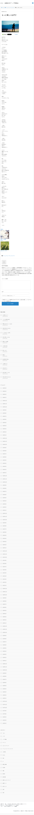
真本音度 (4, 778)
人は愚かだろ (5, 365)
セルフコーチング (6, 747)
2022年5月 (4, 537)
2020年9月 (4, 599)
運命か (4, 356)
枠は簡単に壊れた (6, 361)
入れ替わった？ (5, 316)
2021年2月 (4, 584)
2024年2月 (4, 471)
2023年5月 (4, 499)
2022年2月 (4, 546)
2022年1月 (4, 549)
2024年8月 (4, 452)
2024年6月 (4, 458)
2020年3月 (4, 618)
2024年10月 (5, 446)
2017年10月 (5, 709)
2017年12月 (5, 703)
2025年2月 (4, 433)
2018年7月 (4, 681)
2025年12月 (5, 402)
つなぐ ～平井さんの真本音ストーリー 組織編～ (9, 808)
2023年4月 (4, 502)
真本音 (4, 775)
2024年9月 (4, 449)
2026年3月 (4, 393)
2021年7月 (4, 568)
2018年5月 (4, 687)
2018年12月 (5, 665)
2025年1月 (4, 436)
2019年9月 (4, 637)
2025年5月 (4, 424)
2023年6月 (4, 496)
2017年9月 (4, 712)
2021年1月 (4, 587)
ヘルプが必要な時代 (6, 321)
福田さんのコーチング (6, 781)
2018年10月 (5, 671)
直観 (3, 772)
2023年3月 (4, 505)
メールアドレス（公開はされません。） (8, 297)
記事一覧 (2, 805)
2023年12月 (5, 477)
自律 (3, 791)
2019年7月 (4, 643)
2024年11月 (5, 443)
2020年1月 (4, 624)
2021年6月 (4, 571)
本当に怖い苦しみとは (6, 378)
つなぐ (4, 734)
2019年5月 (4, 649)
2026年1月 (4, 399)
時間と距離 (5, 766)
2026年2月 (4, 396)
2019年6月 (4, 646)
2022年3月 (4, 543)
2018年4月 (4, 690)
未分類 (4, 769)
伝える (4, 756)
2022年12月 (5, 515)
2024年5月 (4, 461)
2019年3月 (4, 656)
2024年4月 (4, 465)
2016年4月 (4, 718)
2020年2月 (4, 621)
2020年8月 (4, 602)
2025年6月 (4, 421)
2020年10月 (5, 596)
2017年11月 (5, 706)
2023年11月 (5, 480)
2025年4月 (4, 427)
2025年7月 (4, 418)
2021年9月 (4, 562)
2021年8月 (4, 565)
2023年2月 (4, 508)
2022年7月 (4, 530)
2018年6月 (4, 684)
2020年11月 (5, 593)
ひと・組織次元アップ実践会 (9, 3)
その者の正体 (5, 347)
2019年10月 (5, 634)
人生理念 (4, 753)
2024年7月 (4, 455)
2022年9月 (4, 524)
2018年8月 (4, 678)
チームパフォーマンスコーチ (9, 255)
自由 (3, 794)
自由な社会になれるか (6, 330)
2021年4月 (4, 577)
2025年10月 (5, 408)
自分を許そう (5, 369)
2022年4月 (4, 540)
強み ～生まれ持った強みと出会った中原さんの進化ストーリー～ (16, 805)
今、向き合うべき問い (6, 334)
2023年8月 (4, 490)
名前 (2, 293)
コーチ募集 (5, 741)
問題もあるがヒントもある (7, 325)
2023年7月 (4, 493)
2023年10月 (5, 483)
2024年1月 (4, 474)
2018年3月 (4, 693)
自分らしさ (5, 788)
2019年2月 (4, 659)
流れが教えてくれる (6, 374)
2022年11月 (5, 518)
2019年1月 (4, 662)
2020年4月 (4, 615)
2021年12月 (5, 552)
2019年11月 (5, 631)
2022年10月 (5, 521)
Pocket (16, 34)
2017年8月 (4, 715)
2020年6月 (4, 609)
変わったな (5, 352)
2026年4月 (4, 389)
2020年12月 (5, 590)
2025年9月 (4, 411)
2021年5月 (4, 574)
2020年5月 (4, 612)
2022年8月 (4, 527)
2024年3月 (4, 468)
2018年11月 (5, 668)
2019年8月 (4, 640)
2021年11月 (5, 555)
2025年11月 (5, 405)
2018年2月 (4, 696)
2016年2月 (4, 725)
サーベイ (4, 744)
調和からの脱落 (5, 343)
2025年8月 (4, 414)
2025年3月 (4, 430)
